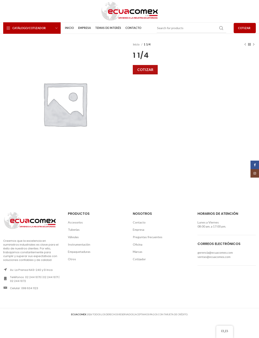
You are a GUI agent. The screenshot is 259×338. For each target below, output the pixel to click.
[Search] (191, 28)
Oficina (137, 244)
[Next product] (254, 44)
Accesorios (75, 222)
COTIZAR (244, 28)
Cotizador (139, 259)
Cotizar (145, 69)
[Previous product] (245, 44)
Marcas (137, 251)
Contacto (139, 222)
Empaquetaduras (79, 251)
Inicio (136, 44)
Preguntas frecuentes (147, 237)
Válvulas (73, 237)
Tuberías (74, 229)
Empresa (138, 229)
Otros (72, 259)
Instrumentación (79, 244)
